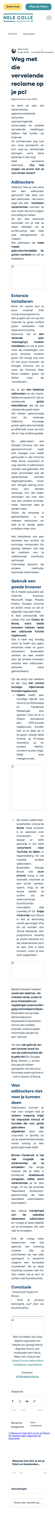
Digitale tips (17, 1391)
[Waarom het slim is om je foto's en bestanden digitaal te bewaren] (30, 1444)
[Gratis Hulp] (13, 7)
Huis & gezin (29, 34)
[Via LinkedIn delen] (27, 1401)
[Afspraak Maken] (38, 7)
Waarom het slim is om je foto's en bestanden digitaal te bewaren (28, 1463)
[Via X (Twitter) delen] (19, 1401)
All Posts (13, 34)
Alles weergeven (36, 1424)
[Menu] (48, 17)
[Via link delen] (34, 1401)
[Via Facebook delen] (12, 1401)
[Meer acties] (42, 51)
